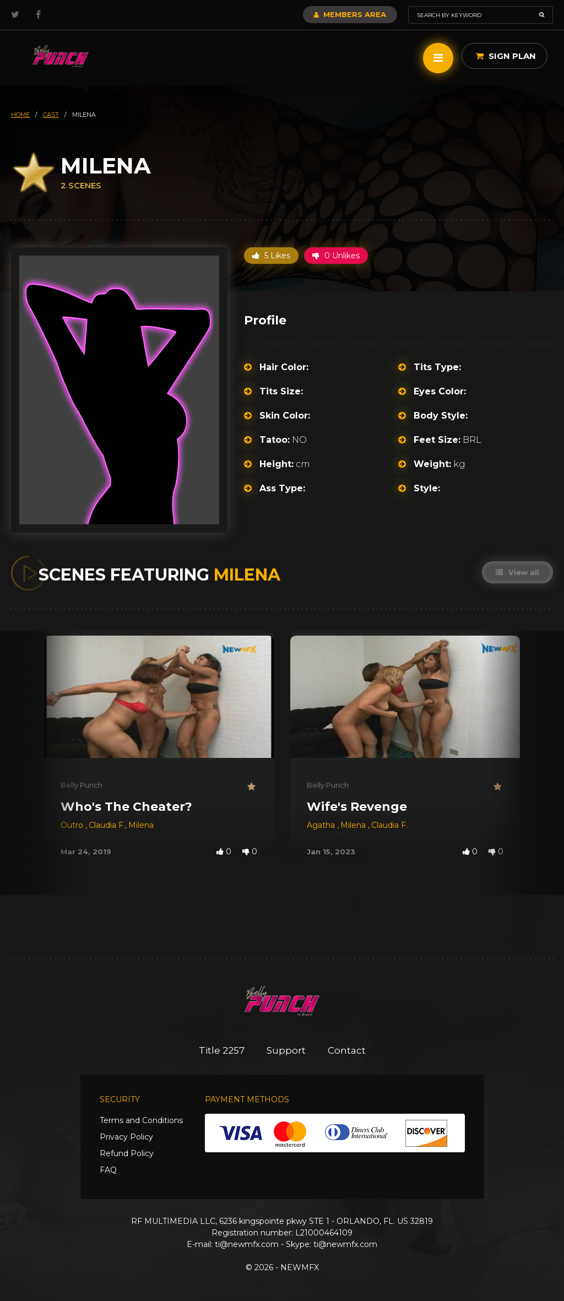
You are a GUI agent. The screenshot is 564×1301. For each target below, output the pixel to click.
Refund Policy (127, 1153)
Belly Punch (81, 784)
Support (286, 1050)
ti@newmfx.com (247, 1244)
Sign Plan (506, 56)
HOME (20, 114)
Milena (141, 825)
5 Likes (271, 256)
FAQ (108, 1170)
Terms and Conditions (141, 1120)
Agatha (322, 825)
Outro (73, 825)
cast (51, 114)
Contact (347, 1050)
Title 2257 (222, 1050)
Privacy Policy (126, 1137)
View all (517, 572)
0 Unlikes (336, 256)
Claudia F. (107, 825)
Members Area (350, 14)
